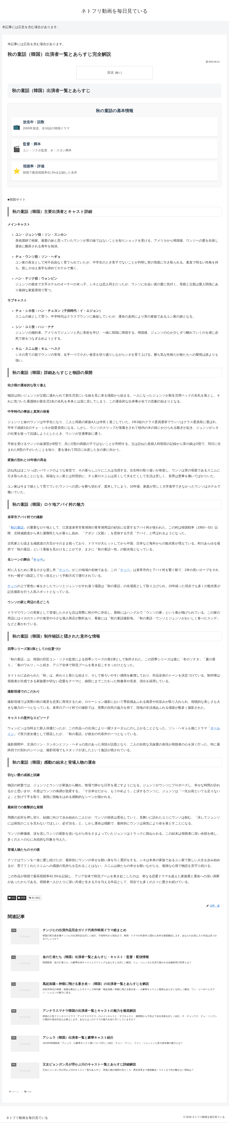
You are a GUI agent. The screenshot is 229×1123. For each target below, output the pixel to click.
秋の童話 (17, 527)
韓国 (21, 898)
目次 (110, 72)
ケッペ (38, 560)
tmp (12, 898)
